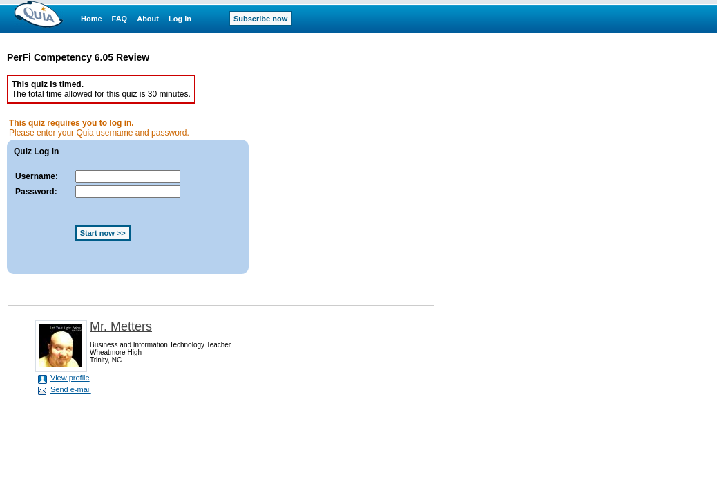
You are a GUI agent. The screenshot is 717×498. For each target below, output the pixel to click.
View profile (70, 378)
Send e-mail (70, 389)
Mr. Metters (121, 326)
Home (91, 19)
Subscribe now (260, 19)
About (148, 19)
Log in (180, 19)
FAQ (120, 19)
